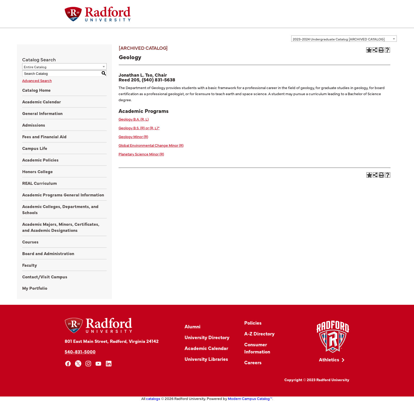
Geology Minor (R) (133, 136)
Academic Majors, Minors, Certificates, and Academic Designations (60, 227)
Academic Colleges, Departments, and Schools (60, 209)
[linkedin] (108, 363)
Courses (30, 242)
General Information (42, 113)
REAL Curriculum (39, 183)
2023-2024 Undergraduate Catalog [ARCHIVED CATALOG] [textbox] (339, 38)
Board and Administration (48, 253)
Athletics (329, 359)
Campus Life (34, 148)
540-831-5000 (80, 351)
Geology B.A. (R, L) (134, 119)
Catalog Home (36, 90)
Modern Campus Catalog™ (250, 398)
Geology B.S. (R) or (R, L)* (139, 127)
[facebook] (68, 363)
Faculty (29, 265)
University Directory (207, 337)
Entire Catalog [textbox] (35, 66)
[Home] (98, 14)
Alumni (192, 326)
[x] (78, 363)
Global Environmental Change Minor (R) (151, 145)
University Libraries (206, 359)
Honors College (37, 171)
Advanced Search (37, 80)
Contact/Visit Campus (44, 276)
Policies (253, 322)
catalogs (153, 398)
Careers (253, 362)
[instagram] (88, 363)
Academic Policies (40, 160)
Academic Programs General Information (63, 194)
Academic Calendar (41, 101)
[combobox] (344, 38)
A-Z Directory (259, 333)
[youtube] (98, 363)
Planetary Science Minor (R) (141, 153)
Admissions (33, 125)
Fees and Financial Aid (44, 136)
